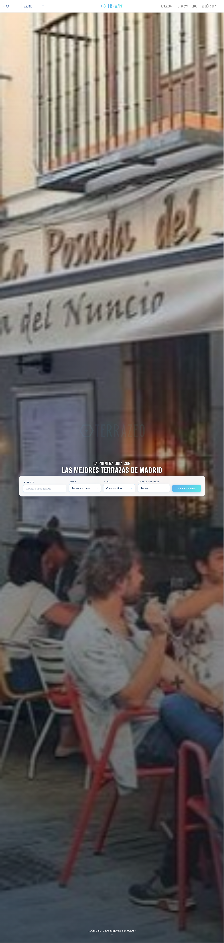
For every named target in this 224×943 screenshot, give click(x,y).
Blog (194, 6)
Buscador (166, 6)
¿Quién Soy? (209, 6)
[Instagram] (7, 6)
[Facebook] (4, 6)
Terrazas (182, 6)
